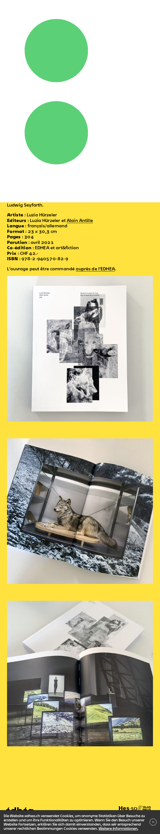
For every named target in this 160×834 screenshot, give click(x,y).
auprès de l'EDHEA (95, 268)
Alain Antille (80, 220)
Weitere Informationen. (118, 828)
